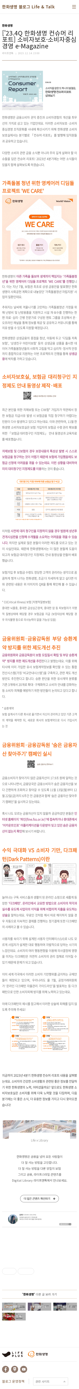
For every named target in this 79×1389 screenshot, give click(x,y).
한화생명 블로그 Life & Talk (28, 6)
